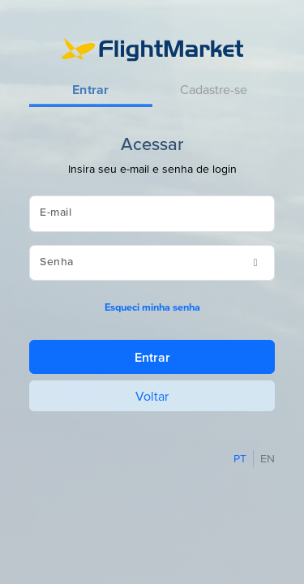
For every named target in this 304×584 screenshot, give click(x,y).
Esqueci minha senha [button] (152, 307)
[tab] (90, 90)
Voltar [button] (152, 396)
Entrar (152, 357)
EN (267, 458)
